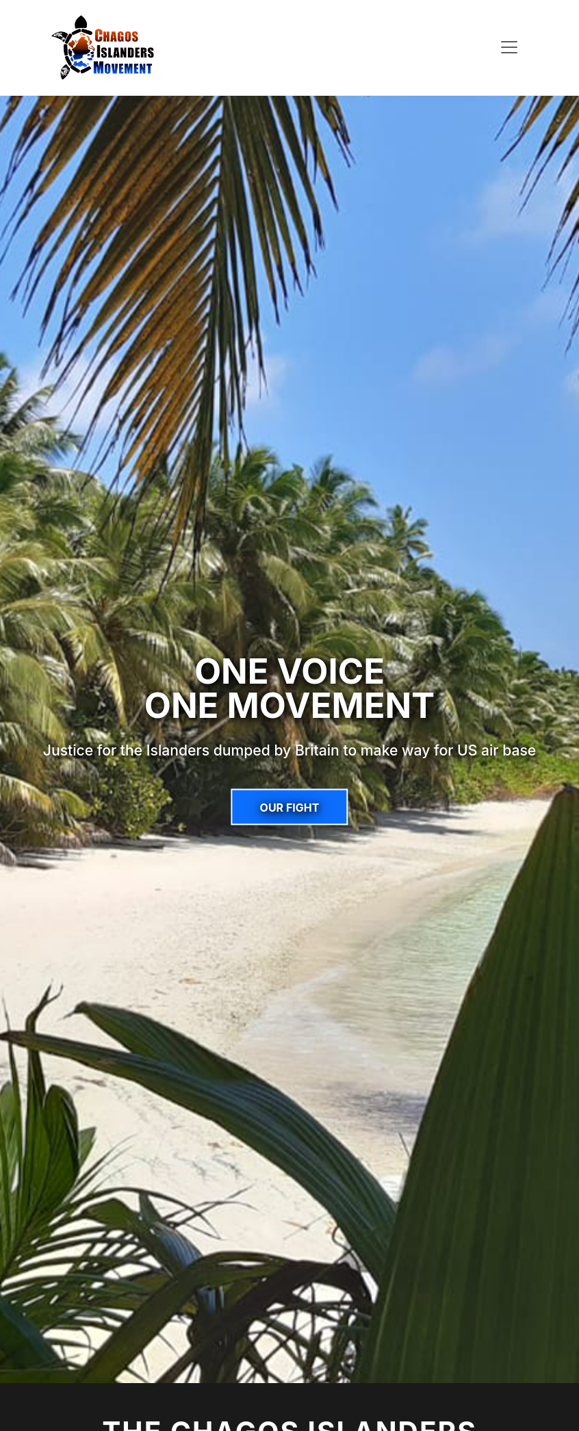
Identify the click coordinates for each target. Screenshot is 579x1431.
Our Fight (290, 807)
